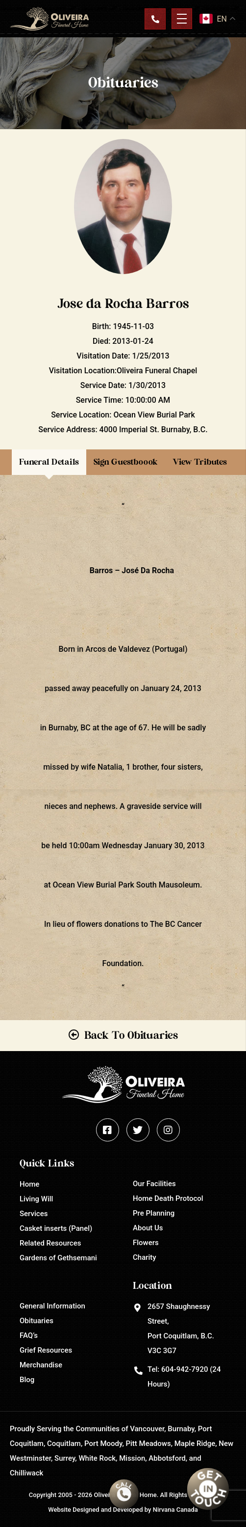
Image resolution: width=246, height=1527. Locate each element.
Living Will (36, 1198)
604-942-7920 (184, 1369)
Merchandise (41, 1364)
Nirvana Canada (175, 1509)
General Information (52, 1306)
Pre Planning (153, 1213)
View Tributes (199, 462)
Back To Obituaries (131, 1035)
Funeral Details (49, 462)
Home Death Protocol (168, 1198)
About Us (148, 1227)
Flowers (146, 1242)
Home (29, 1184)
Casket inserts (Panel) (56, 1228)
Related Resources (50, 1243)
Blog (27, 1379)
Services (34, 1213)
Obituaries (36, 1320)
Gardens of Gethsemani (58, 1257)
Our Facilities (154, 1183)
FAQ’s (29, 1335)
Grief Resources (46, 1350)
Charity (144, 1257)
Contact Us (155, 19)
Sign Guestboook (126, 462)
